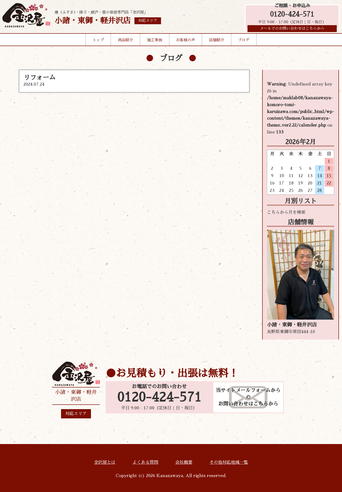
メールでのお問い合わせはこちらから (292, 30)
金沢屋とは (104, 462)
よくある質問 (145, 462)
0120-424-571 (292, 14)
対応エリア (76, 414)
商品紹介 (125, 41)
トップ (98, 41)
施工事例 (154, 41)
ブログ (243, 41)
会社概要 (183, 462)
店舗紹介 (216, 41)
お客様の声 (185, 41)
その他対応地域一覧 (228, 462)
